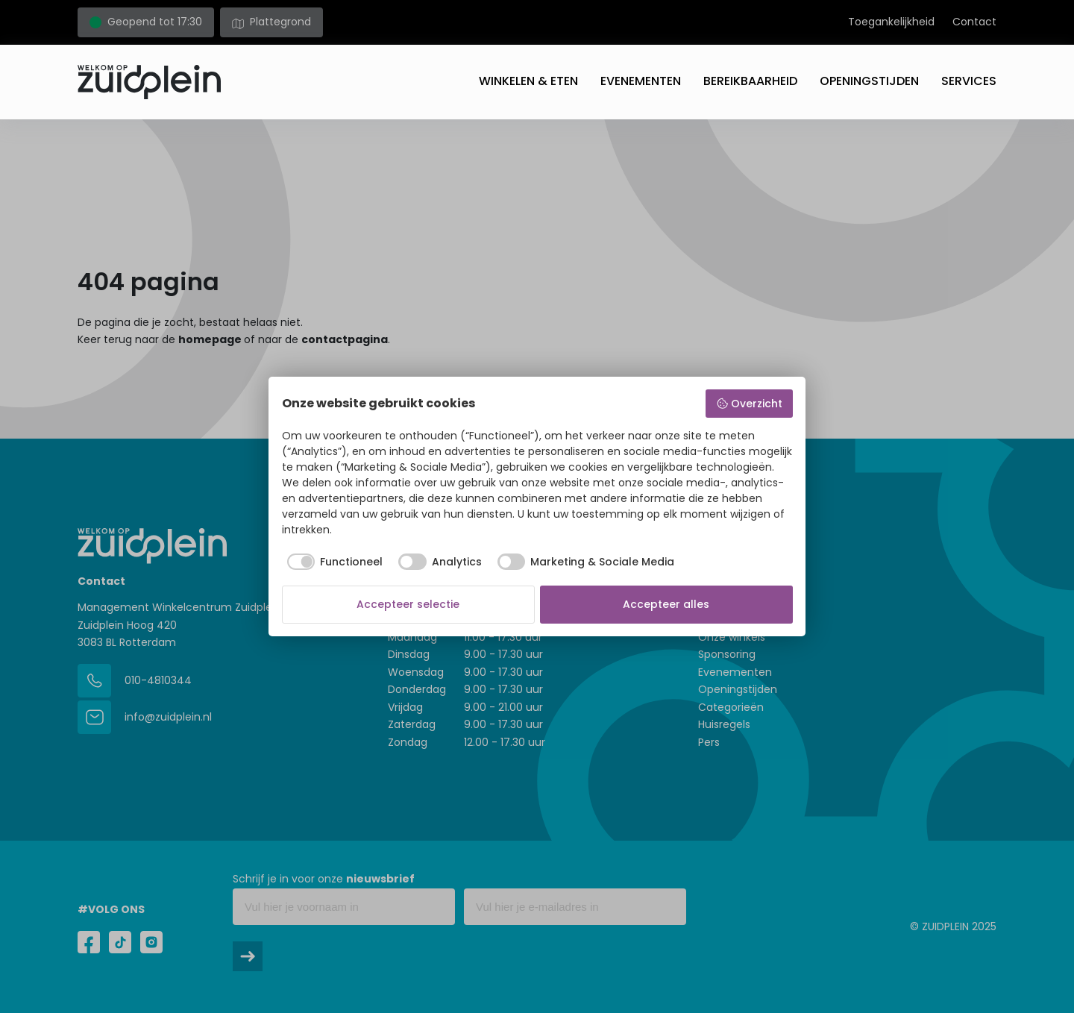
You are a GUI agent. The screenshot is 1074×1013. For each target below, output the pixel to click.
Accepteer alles (666, 604)
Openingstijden (869, 81)
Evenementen (640, 81)
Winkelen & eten (528, 81)
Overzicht (749, 403)
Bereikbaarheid (750, 81)
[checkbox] (332, 561)
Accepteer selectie (408, 604)
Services (968, 81)
